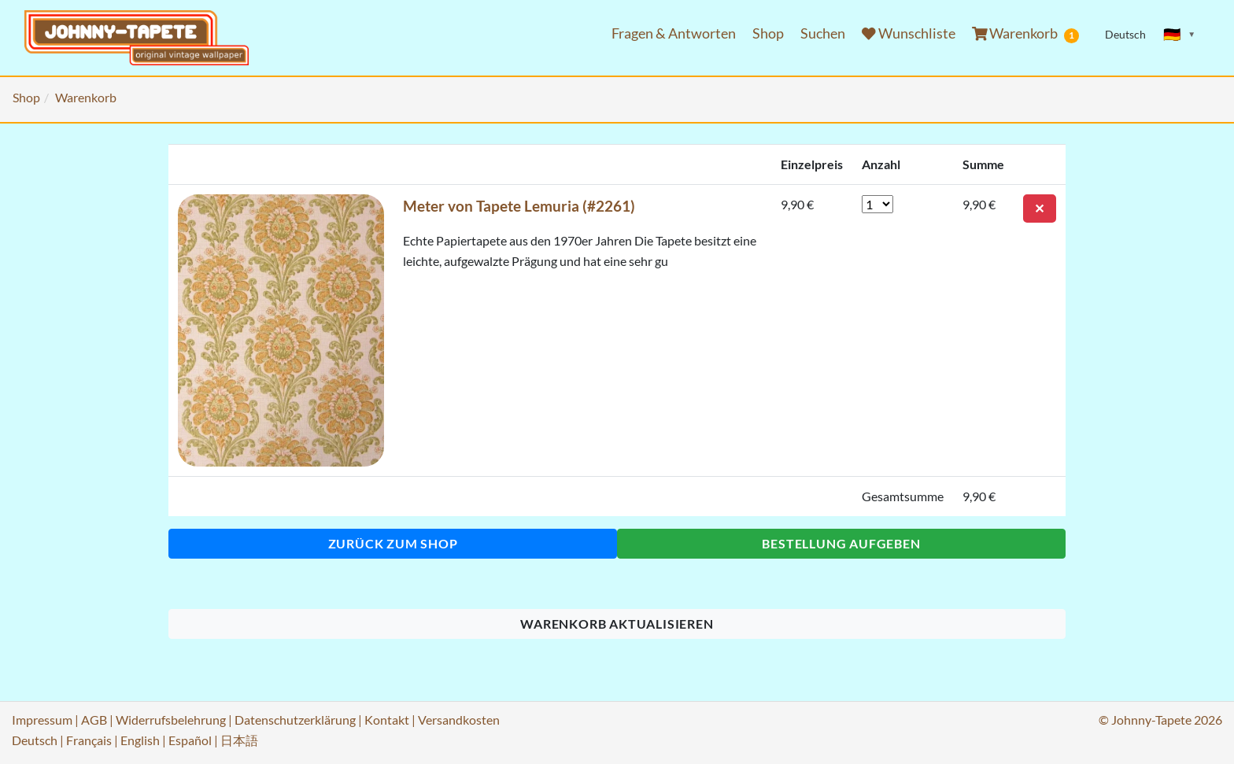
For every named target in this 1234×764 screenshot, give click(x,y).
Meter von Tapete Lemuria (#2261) (519, 206)
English (140, 740)
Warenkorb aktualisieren (616, 623)
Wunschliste (908, 33)
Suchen (822, 33)
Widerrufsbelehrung (171, 719)
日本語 (239, 740)
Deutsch (34, 740)
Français (89, 740)
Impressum (42, 719)
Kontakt (386, 719)
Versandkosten (459, 719)
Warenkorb (1026, 33)
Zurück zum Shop (393, 543)
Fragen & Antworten (673, 33)
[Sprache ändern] (1180, 35)
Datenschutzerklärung (295, 719)
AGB (94, 719)
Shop (768, 33)
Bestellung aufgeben (841, 543)
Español (190, 740)
